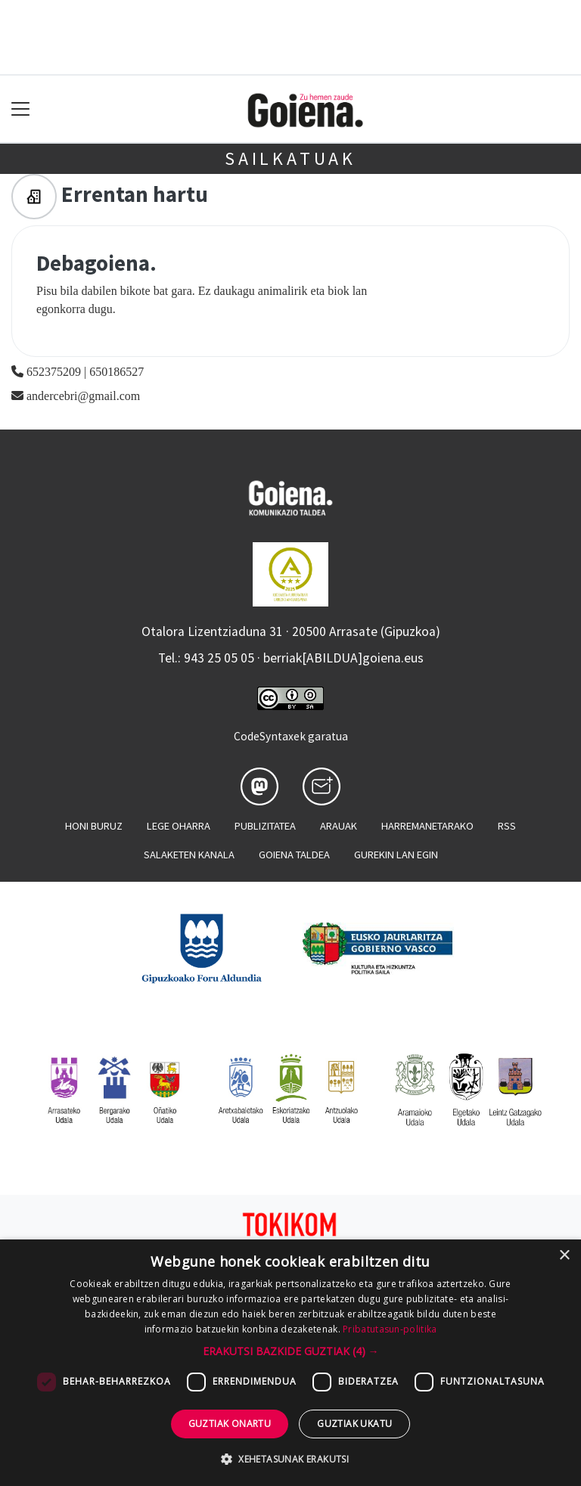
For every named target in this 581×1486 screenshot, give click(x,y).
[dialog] (290, 1362)
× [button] (564, 1255)
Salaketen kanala (189, 854)
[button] (291, 1351)
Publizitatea (265, 826)
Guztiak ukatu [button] (354, 1423)
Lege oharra (178, 826)
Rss (507, 826)
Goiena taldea (294, 854)
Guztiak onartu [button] (230, 1423)
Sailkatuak (290, 158)
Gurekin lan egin (396, 854)
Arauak (338, 826)
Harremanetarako (427, 826)
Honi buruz (94, 826)
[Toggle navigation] (21, 109)
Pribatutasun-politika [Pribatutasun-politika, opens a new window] (390, 1329)
